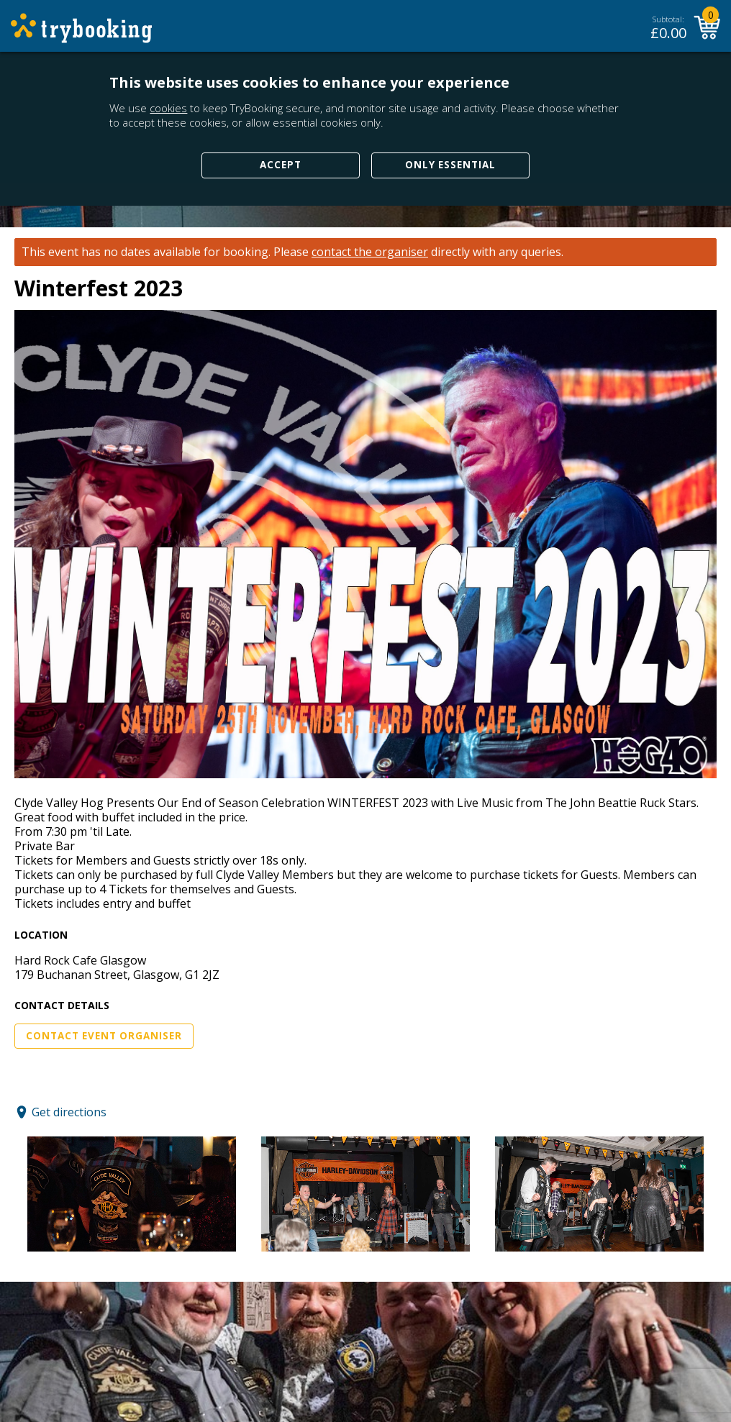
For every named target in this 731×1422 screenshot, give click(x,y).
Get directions (69, 1112)
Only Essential (450, 164)
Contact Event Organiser (104, 1035)
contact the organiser (370, 252)
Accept (280, 164)
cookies (168, 108)
